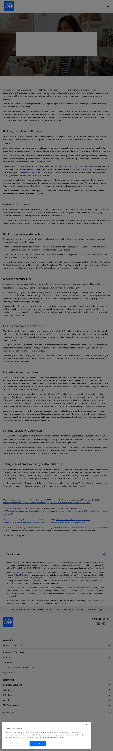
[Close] (86, 728)
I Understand (38, 747)
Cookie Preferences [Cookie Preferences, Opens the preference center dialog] (17, 747)
